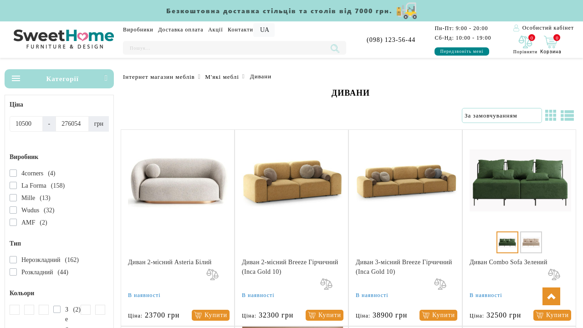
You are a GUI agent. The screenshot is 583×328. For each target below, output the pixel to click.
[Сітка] (550, 115)
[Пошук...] (225, 48)
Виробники (138, 29)
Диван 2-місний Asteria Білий (170, 262)
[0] (525, 45)
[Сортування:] (502, 115)
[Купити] (211, 315)
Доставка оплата (180, 29)
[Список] (567, 115)
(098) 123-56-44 (391, 39)
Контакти (240, 29)
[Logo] (64, 39)
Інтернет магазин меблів (159, 76)
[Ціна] (26, 124)
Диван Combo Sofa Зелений (508, 262)
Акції (215, 29)
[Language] (264, 30)
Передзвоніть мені (461, 51)
